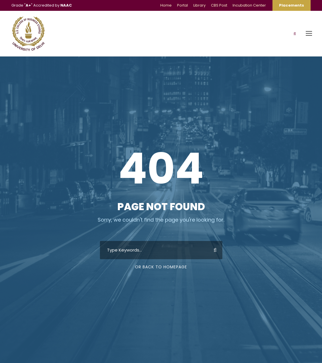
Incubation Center (249, 5)
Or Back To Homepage (161, 267)
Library (199, 5)
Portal (182, 5)
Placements (291, 5)
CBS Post (219, 5)
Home (166, 5)
